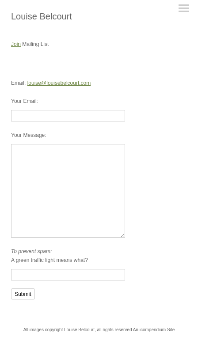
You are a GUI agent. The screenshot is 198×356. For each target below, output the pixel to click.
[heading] (41, 16)
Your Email (24, 101)
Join (16, 44)
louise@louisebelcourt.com (59, 83)
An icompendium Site (154, 329)
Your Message (28, 135)
